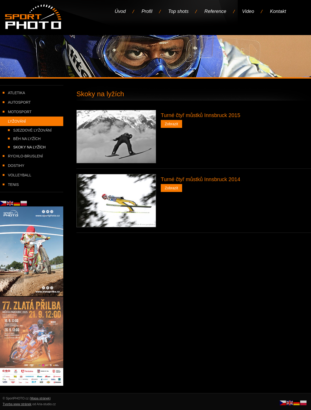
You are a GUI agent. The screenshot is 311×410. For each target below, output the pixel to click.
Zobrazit (171, 124)
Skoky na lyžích (29, 147)
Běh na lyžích (27, 139)
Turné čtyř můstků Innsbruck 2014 (200, 179)
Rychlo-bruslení (25, 156)
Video (248, 11)
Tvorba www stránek (17, 404)
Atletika (16, 93)
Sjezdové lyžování (32, 130)
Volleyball (19, 175)
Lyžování (17, 121)
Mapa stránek (40, 398)
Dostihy (16, 165)
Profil (147, 11)
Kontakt (278, 11)
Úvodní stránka (34, 17)
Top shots (178, 11)
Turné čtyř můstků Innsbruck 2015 (200, 115)
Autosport (19, 102)
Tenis (13, 184)
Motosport (20, 112)
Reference (215, 11)
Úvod (120, 11)
